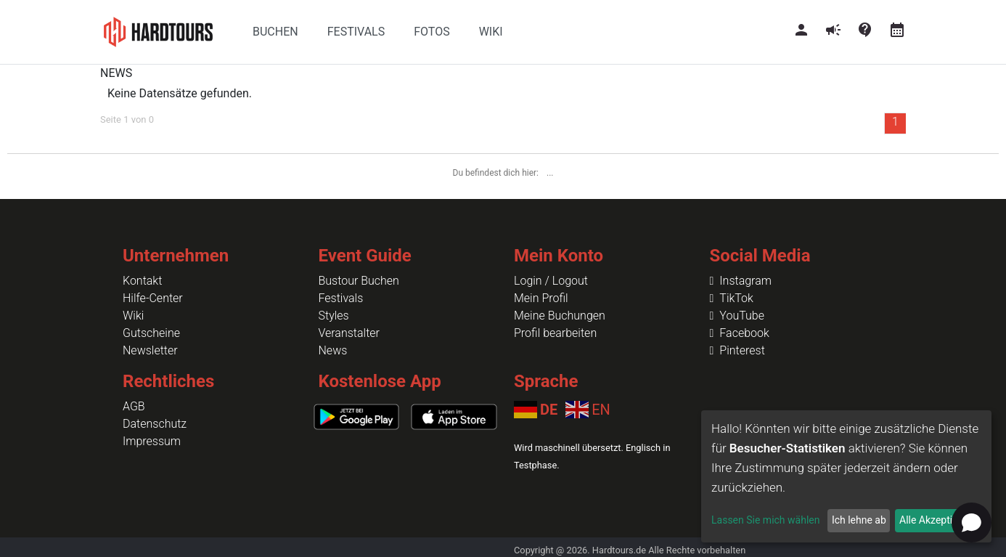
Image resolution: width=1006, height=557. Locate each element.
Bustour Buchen (359, 281)
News (333, 350)
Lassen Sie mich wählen (765, 520)
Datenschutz (155, 424)
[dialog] (846, 476)
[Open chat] (971, 522)
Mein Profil (541, 298)
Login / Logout (551, 281)
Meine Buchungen (559, 315)
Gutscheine (151, 333)
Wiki (133, 315)
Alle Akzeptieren (935, 520)
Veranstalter (349, 333)
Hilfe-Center (153, 298)
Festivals (341, 298)
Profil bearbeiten (555, 333)
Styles (334, 315)
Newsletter (150, 350)
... (550, 173)
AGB (134, 406)
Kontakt (142, 281)
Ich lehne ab (859, 520)
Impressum (152, 441)
